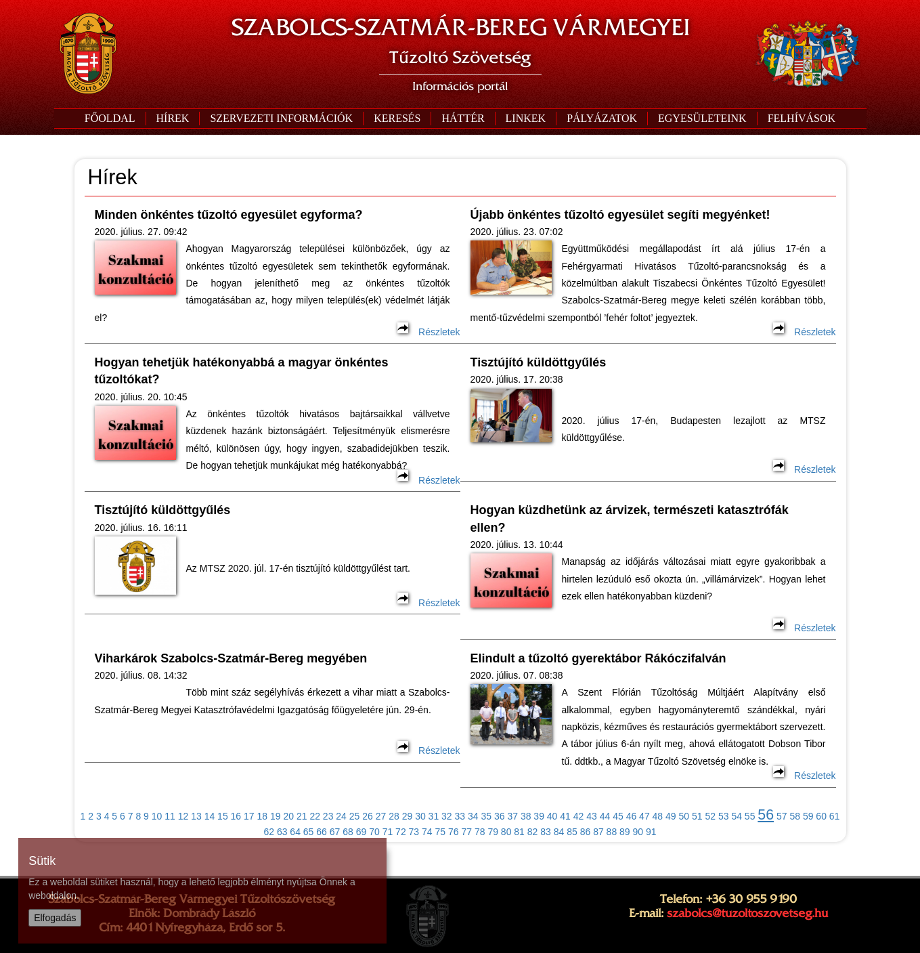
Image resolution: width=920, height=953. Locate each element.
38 (526, 816)
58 (794, 816)
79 (492, 831)
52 (710, 816)
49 (670, 816)
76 (453, 831)
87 (598, 831)
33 (460, 816)
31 (434, 816)
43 (591, 816)
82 (532, 831)
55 (750, 816)
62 (268, 831)
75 (440, 831)
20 (288, 816)
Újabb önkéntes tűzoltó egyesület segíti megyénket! (620, 214)
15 (222, 816)
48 (658, 816)
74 (427, 831)
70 (374, 831)
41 (565, 816)
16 (236, 816)
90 (638, 831)
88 (612, 831)
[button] (281, 118)
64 (295, 831)
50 (684, 816)
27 (381, 816)
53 (723, 816)
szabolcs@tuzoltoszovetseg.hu (747, 913)
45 (618, 816)
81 (519, 831)
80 (506, 831)
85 (572, 831)
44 (605, 816)
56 (766, 815)
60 (821, 816)
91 (651, 831)
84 (559, 831)
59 (808, 816)
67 (335, 831)
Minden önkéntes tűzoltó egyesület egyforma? (229, 214)
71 (387, 831)
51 (697, 816)
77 (466, 831)
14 (209, 816)
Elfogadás (55, 917)
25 (354, 816)
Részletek (428, 331)
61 (834, 816)
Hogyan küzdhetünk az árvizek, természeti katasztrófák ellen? (629, 518)
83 (545, 831)
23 (328, 816)
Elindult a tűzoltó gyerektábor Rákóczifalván (598, 658)
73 (414, 831)
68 (348, 831)
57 (781, 816)
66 (321, 831)
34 (473, 816)
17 (249, 816)
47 (644, 816)
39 (538, 816)
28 (394, 816)
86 (585, 831)
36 (499, 816)
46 (631, 816)
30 (420, 816)
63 (282, 831)
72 (400, 831)
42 (578, 816)
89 (624, 831)
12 (183, 816)
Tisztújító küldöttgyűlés (538, 362)
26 (367, 816)
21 (302, 816)
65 (308, 831)
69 (361, 831)
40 (552, 816)
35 (486, 816)
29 (407, 816)
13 (196, 816)
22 (314, 816)
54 (736, 816)
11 (170, 816)
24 (341, 816)
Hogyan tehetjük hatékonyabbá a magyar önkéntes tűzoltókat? (242, 371)
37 (512, 816)
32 (446, 816)
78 (480, 831)
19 (275, 816)
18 (262, 816)
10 (157, 816)
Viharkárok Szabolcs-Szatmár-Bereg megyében (231, 658)
